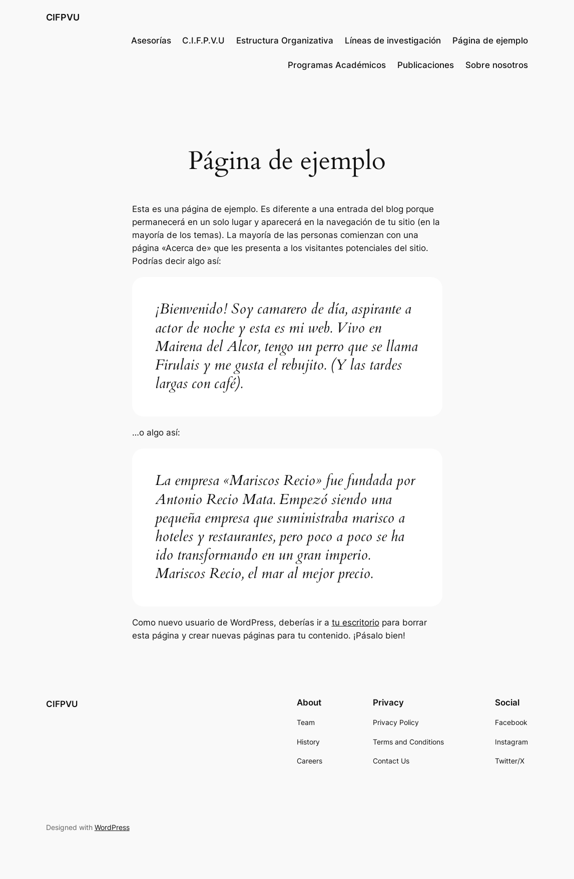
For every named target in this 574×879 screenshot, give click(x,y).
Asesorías (151, 41)
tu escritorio (355, 623)
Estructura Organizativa (284, 41)
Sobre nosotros (496, 65)
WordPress (112, 827)
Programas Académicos (337, 65)
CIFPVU (63, 17)
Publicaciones (425, 65)
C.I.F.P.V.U (203, 41)
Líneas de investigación (393, 41)
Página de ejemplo (490, 41)
